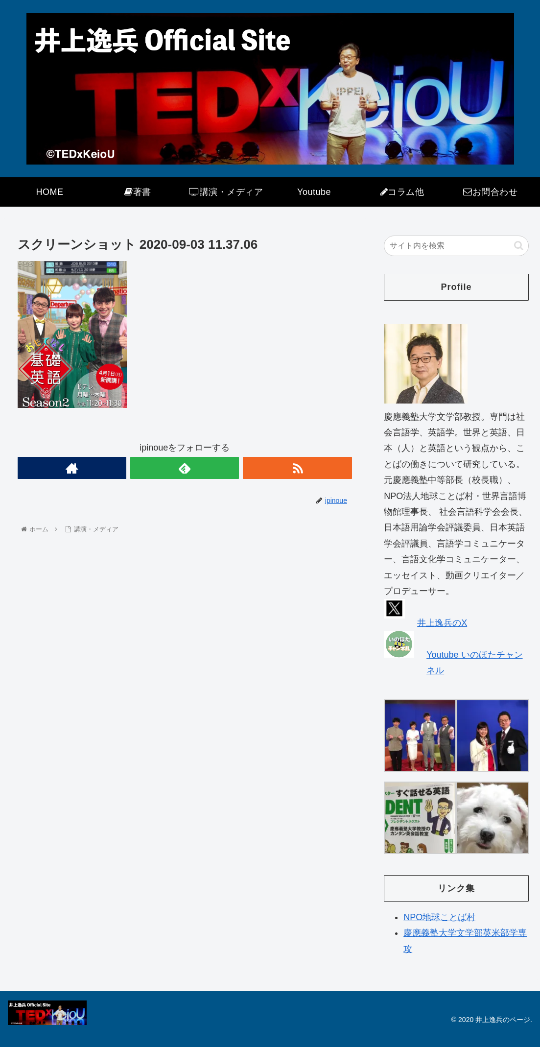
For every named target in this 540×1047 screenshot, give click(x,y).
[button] (518, 245)
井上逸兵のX (442, 623)
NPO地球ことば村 (439, 917)
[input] (456, 246)
